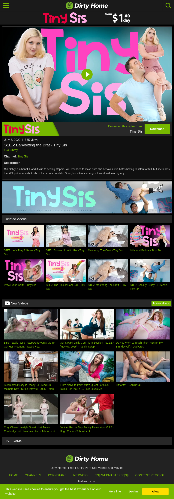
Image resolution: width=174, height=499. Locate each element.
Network (81, 475)
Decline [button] (133, 491)
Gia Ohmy (11, 150)
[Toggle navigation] (5, 5)
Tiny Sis (23, 156)
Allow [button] (155, 491)
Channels (33, 475)
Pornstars (57, 475)
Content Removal (150, 475)
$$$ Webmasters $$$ (111, 475)
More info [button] (115, 491)
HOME (13, 475)
